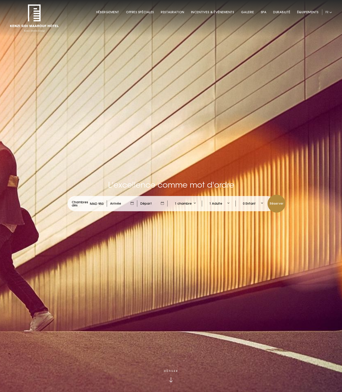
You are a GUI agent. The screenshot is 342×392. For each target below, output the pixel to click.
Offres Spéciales (140, 12)
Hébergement (107, 12)
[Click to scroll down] (171, 376)
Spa (264, 12)
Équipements (308, 12)
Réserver (276, 203)
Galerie (247, 12)
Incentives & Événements (212, 12)
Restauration (172, 12)
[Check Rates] (97, 203)
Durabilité (281, 12)
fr (327, 12)
